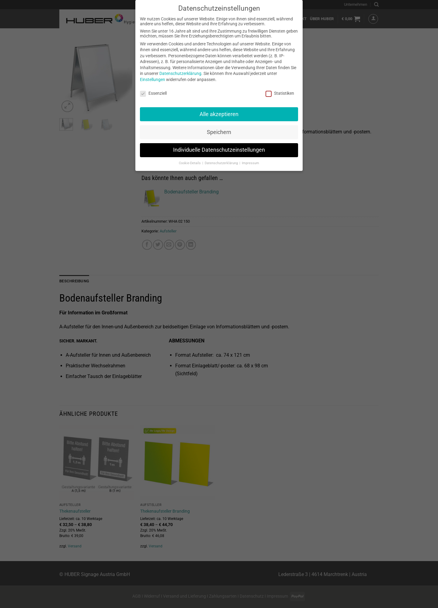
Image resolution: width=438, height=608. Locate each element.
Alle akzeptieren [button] (219, 113)
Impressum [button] (250, 162)
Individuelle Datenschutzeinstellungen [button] (219, 149)
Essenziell (153, 92)
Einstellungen (152, 78)
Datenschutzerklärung (180, 72)
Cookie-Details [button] (190, 162)
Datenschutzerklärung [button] (222, 162)
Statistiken (280, 92)
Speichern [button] (219, 131)
